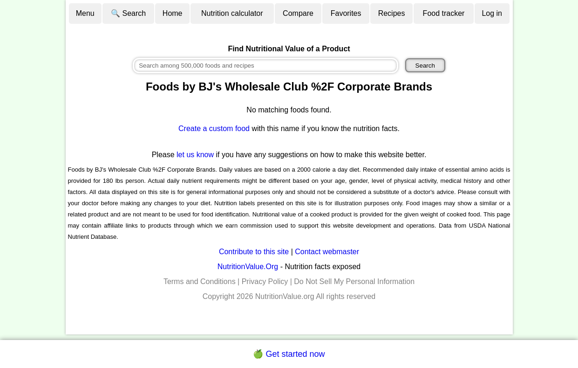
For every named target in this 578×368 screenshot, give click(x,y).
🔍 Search (128, 13)
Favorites (346, 13)
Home (173, 13)
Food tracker (444, 13)
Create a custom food (214, 128)
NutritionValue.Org (248, 267)
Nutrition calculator (232, 13)
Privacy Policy (265, 281)
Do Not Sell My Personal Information (354, 281)
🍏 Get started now (289, 354)
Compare (298, 13)
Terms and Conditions (199, 281)
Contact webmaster (327, 252)
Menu (85, 13)
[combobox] (265, 65)
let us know (195, 155)
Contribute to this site (254, 252)
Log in (492, 13)
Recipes (391, 13)
